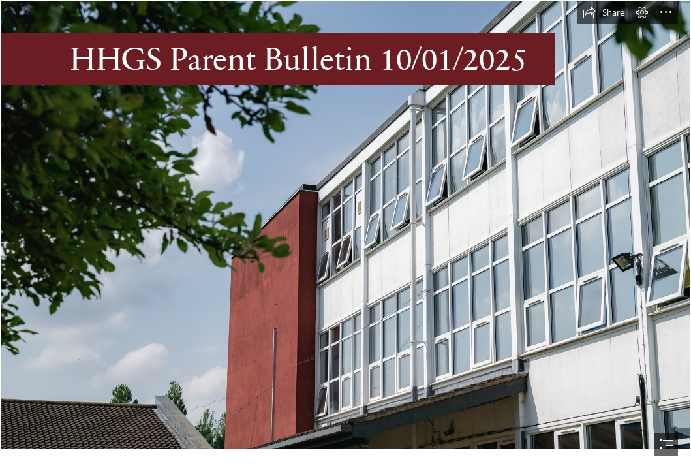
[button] (603, 12)
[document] (345, 235)
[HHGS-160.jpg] (345, 225)
